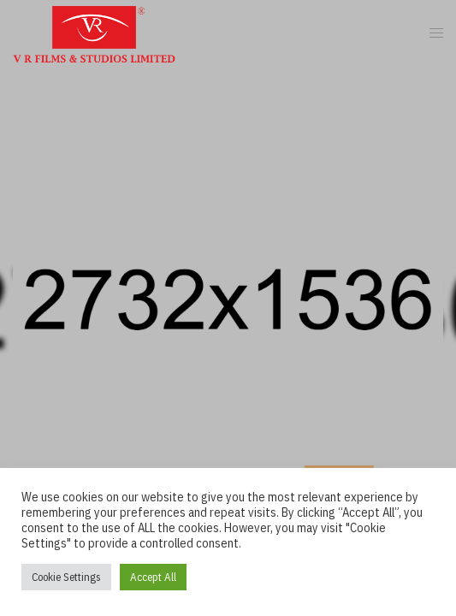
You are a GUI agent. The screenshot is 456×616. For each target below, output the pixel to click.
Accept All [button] (153, 577)
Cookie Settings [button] (66, 577)
